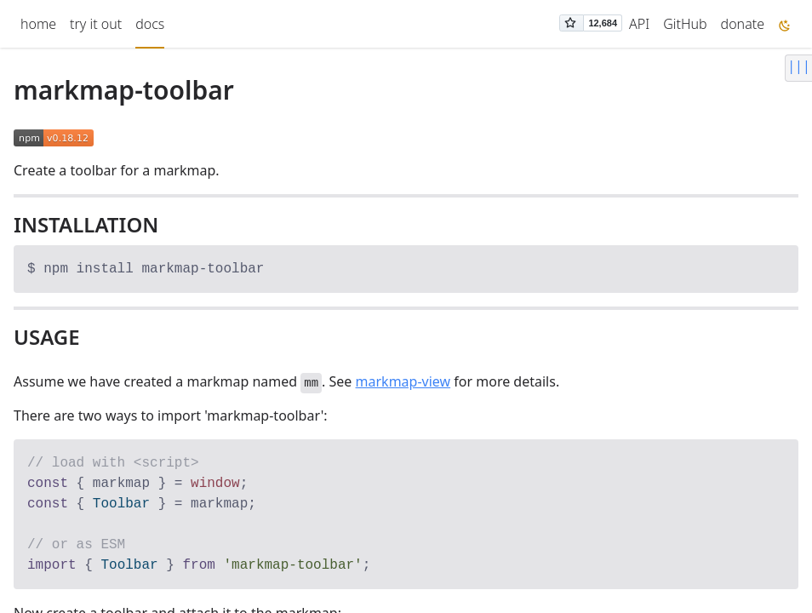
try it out (96, 23)
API (639, 23)
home (38, 23)
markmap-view (403, 381)
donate (742, 23)
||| (798, 65)
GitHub (684, 23)
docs (149, 23)
